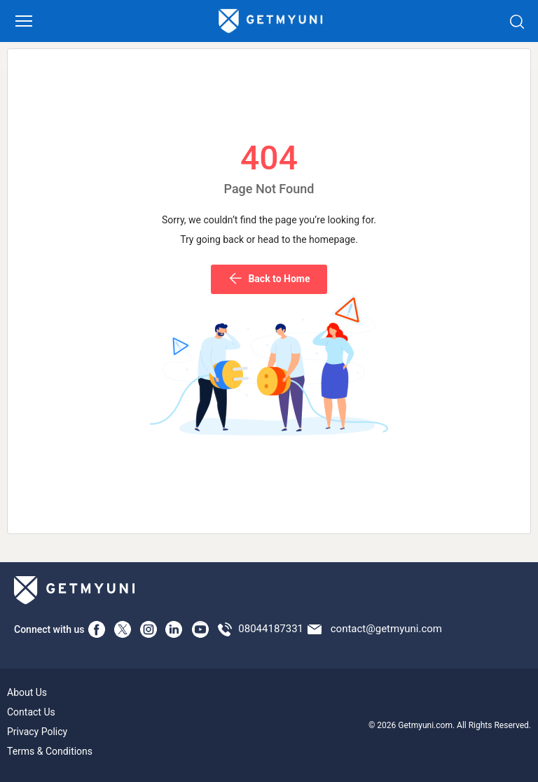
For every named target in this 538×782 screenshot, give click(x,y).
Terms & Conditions (49, 751)
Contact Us (31, 712)
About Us (27, 692)
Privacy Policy (37, 731)
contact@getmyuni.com (386, 628)
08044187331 (270, 628)
